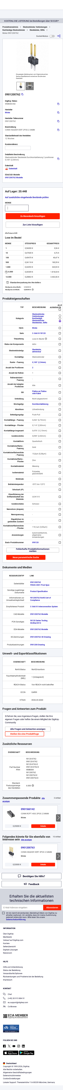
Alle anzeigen (26, 840)
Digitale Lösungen (10, 950)
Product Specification (39, 591)
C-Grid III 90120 (39, 333)
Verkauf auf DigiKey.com (13, 940)
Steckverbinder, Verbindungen (35, 27)
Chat (7, 994)
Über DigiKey (8, 934)
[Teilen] (59, 36)
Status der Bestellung (11, 970)
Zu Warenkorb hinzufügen (32, 216)
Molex (7, 113)
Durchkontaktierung (40, 404)
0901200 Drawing (37, 645)
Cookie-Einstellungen (11, 1079)
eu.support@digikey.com (15, 1002)
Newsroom (7, 953)
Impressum (7, 980)
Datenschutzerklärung (15, 919)
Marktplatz (7, 937)
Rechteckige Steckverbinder (13, 30)
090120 (35, 542)
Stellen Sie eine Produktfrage (24, 734)
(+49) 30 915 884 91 (14, 998)
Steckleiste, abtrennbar (36, 350)
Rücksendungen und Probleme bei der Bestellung (23, 977)
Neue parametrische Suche (26, 557)
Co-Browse (9, 1006)
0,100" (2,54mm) (39, 362)
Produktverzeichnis (10, 27)
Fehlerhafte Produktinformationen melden (32, 550)
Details (43, 826)
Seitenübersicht (9, 947)
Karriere (6, 943)
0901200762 (35, 582)
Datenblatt (11, 169)
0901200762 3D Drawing (40, 637)
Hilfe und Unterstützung (13, 967)
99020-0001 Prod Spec (39, 585)
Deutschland (9, 1063)
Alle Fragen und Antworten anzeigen (27, 729)
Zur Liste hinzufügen (33, 224)
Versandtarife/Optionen (12, 973)
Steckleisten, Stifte (37, 30)
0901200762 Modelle (14, 178)
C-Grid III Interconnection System (44, 607)
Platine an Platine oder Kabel (39, 392)
